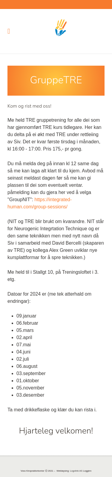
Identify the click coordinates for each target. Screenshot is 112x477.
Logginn (87, 471)
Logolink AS (76, 471)
